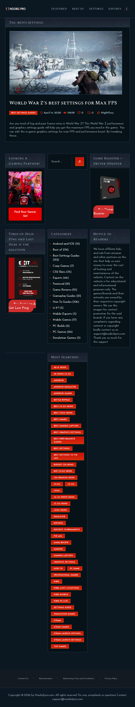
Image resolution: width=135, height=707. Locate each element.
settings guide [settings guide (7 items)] (62, 608)
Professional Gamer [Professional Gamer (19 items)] (66, 575)
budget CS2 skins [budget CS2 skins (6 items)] (63, 465)
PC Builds (59, 325)
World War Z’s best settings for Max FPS (63, 103)
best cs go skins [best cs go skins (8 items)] (63, 406)
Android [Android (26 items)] (59, 380)
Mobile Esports (62, 313)
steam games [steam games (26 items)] (61, 627)
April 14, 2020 (52, 112)
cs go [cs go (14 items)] (71, 484)
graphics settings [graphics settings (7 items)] (64, 562)
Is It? (56, 307)
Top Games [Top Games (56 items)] (60, 647)
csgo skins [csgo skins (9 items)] (60, 510)
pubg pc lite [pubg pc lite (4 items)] (61, 601)
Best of (57, 249)
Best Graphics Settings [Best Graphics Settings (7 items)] (67, 432)
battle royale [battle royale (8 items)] (62, 400)
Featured (58, 283)
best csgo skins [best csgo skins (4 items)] (63, 413)
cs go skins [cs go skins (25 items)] (61, 504)
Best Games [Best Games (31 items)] (60, 419)
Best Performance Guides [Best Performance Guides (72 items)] (64, 440)
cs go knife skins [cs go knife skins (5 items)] (64, 497)
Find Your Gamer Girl (25, 214)
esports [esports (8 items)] (58, 523)
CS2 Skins (59, 271)
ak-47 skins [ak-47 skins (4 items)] (60, 368)
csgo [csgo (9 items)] (57, 491)
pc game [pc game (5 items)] (74, 569)
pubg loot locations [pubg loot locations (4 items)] (66, 588)
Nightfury (107, 112)
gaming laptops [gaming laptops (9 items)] (63, 556)
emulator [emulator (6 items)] (59, 517)
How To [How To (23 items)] (58, 569)
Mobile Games (62, 319)
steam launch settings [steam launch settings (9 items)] (67, 640)
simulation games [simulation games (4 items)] (64, 614)
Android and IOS (63, 243)
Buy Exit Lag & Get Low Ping (22, 306)
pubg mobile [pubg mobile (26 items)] (61, 595)
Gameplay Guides (64, 295)
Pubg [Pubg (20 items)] (56, 582)
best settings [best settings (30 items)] (62, 449)
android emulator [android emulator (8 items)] (65, 387)
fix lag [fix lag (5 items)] (58, 536)
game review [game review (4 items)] (61, 543)
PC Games (59, 331)
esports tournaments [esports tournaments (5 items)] (67, 530)
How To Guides (62, 301)
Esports (57, 277)
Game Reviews (62, 289)
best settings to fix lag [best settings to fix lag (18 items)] (65, 456)
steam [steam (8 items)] (57, 621)
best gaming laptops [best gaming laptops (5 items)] (66, 426)
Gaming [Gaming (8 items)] (58, 549)
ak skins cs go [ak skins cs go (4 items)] (62, 374)
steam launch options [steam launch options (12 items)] (67, 634)
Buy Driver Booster (103, 211)
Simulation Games (64, 337)
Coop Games (61, 265)
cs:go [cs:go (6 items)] (57, 484)
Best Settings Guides (23, 113)
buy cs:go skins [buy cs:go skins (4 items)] (63, 471)
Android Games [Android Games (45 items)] (63, 393)
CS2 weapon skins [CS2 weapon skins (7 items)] (64, 478)
